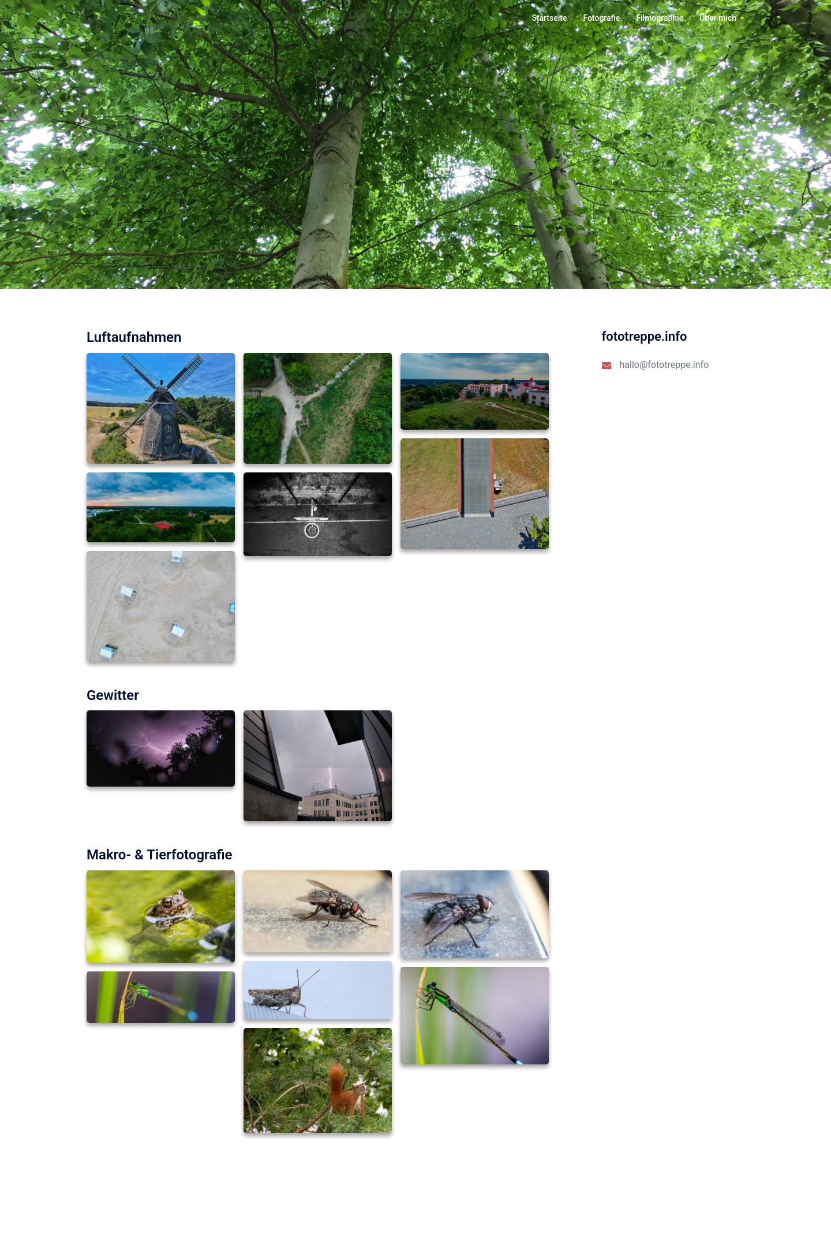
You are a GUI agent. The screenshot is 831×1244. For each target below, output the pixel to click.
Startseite (549, 18)
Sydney (225, 1224)
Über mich (717, 18)
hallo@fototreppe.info (664, 364)
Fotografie (601, 18)
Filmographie (659, 18)
